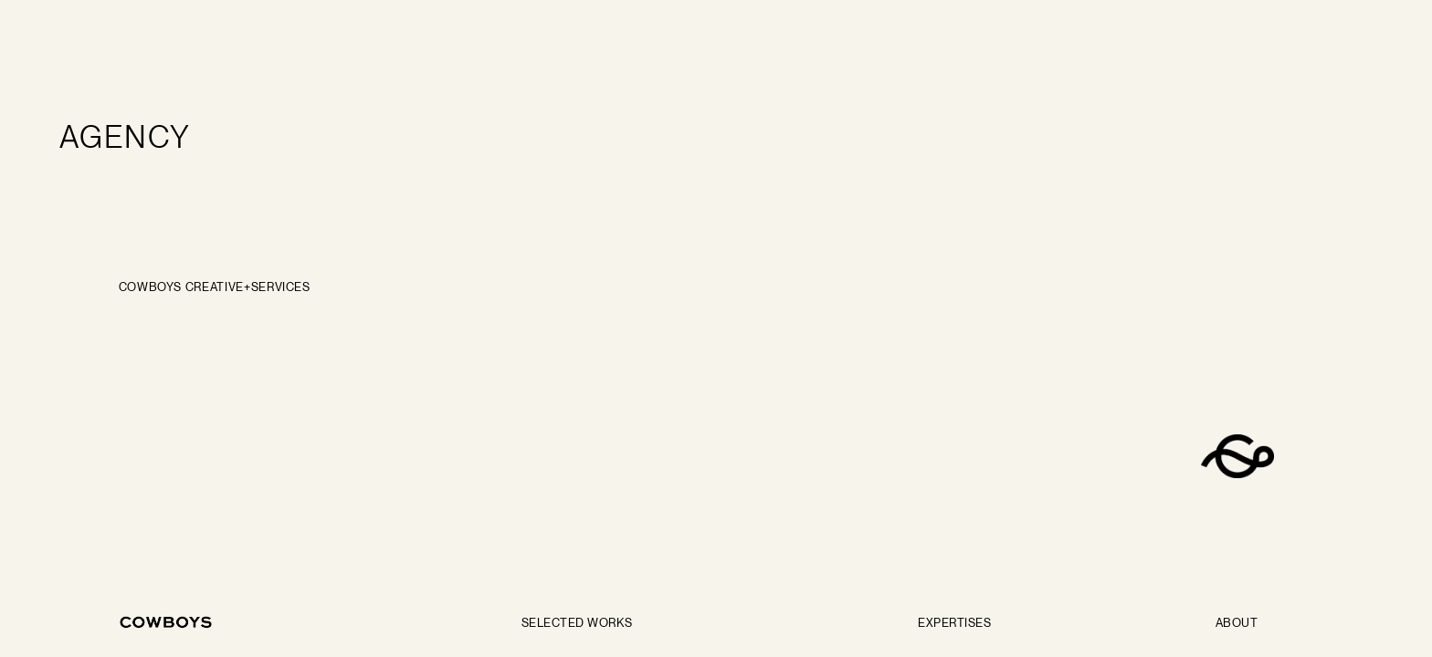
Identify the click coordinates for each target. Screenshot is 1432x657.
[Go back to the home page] (166, 622)
